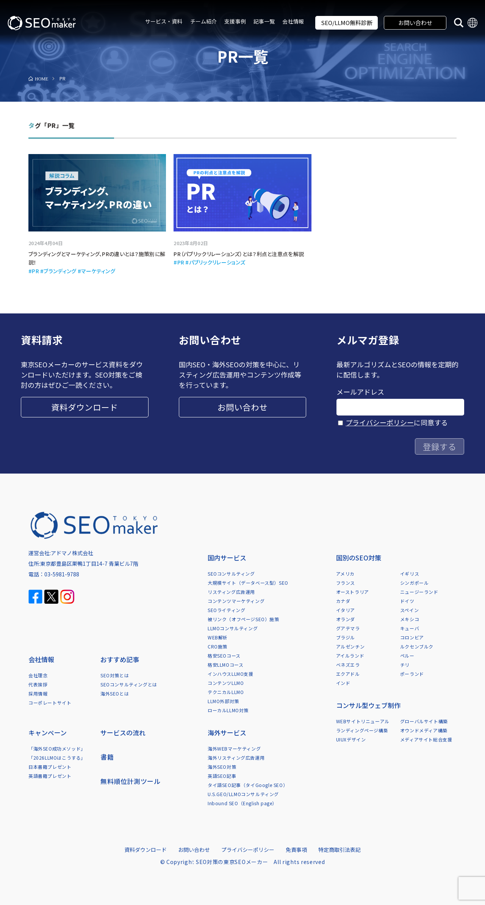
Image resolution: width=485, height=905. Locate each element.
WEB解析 (218, 637)
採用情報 (37, 693)
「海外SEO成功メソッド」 (57, 748)
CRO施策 (217, 646)
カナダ (343, 601)
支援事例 (235, 21)
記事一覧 (264, 21)
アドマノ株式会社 (72, 553)
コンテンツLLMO (226, 683)
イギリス (409, 573)
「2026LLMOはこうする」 (57, 757)
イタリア (345, 610)
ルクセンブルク (416, 646)
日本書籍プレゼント (49, 766)
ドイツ (407, 601)
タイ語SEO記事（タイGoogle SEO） (248, 785)
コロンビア (412, 637)
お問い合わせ (415, 23)
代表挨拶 (37, 684)
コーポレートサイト (49, 702)
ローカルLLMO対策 (228, 710)
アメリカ (345, 573)
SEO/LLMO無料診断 (346, 23)
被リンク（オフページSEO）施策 (243, 619)
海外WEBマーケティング (234, 748)
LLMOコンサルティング (233, 628)
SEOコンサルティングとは (128, 684)
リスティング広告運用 (231, 592)
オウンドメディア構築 (423, 730)
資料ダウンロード (84, 407)
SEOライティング (226, 610)
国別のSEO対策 (358, 557)
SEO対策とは (114, 675)
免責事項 (296, 849)
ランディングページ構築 (362, 730)
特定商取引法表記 (339, 849)
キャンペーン (47, 732)
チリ (405, 664)
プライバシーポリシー (380, 422)
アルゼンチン (350, 646)
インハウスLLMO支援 (230, 673)
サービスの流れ (123, 732)
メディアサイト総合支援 (426, 739)
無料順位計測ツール (130, 781)
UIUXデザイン (351, 739)
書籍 (107, 757)
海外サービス (227, 732)
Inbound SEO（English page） (242, 803)
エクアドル (348, 673)
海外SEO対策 (222, 766)
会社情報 (293, 21)
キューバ (409, 628)
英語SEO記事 (222, 776)
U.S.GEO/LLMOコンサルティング (243, 794)
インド (343, 683)
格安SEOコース (224, 655)
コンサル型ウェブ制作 (368, 705)
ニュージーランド (419, 592)
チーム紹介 (203, 21)
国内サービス (227, 557)
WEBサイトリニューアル (363, 721)
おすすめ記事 (119, 659)
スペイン (409, 610)
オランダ (345, 619)
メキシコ (409, 619)
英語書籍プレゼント (49, 776)
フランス (345, 582)
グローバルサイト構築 (424, 721)
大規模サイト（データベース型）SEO (248, 582)
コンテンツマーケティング (236, 601)
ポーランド (412, 673)
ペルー (407, 655)
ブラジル (345, 637)
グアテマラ (348, 628)
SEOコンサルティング (231, 573)
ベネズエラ (348, 664)
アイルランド (350, 655)
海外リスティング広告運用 (236, 757)
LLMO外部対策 (223, 701)
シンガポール (414, 582)
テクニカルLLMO (226, 692)
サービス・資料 (164, 21)
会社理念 (37, 675)
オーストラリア (352, 592)
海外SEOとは (114, 693)
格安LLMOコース (225, 664)
